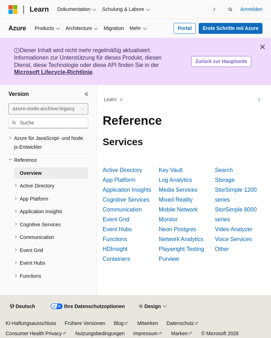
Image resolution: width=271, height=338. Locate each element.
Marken (179, 333)
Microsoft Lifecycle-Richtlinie (53, 72)
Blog (119, 323)
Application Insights (127, 190)
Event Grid (116, 219)
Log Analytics (175, 180)
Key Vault (170, 170)
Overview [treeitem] (31, 173)
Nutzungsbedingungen (100, 333)
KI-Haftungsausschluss (31, 323)
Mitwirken (147, 323)
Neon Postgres (177, 229)
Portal (185, 28)
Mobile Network (178, 210)
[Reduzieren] (86, 94)
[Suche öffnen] (230, 9)
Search (224, 170)
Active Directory (122, 170)
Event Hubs (117, 229)
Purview (169, 259)
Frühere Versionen (85, 323)
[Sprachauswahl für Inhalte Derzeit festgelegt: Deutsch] (22, 306)
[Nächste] (214, 9)
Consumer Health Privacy (34, 333)
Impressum (145, 333)
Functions (115, 239)
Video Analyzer (233, 229)
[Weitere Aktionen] (259, 99)
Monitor (168, 219)
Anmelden (251, 9)
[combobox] (48, 109)
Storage (225, 180)
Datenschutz (180, 323)
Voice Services (233, 239)
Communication (122, 210)
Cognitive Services (126, 200)
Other (222, 249)
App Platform (119, 180)
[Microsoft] (13, 9)
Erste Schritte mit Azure (230, 28)
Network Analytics (181, 239)
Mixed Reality (176, 200)
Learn (110, 99)
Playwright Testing (181, 249)
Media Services (178, 190)
